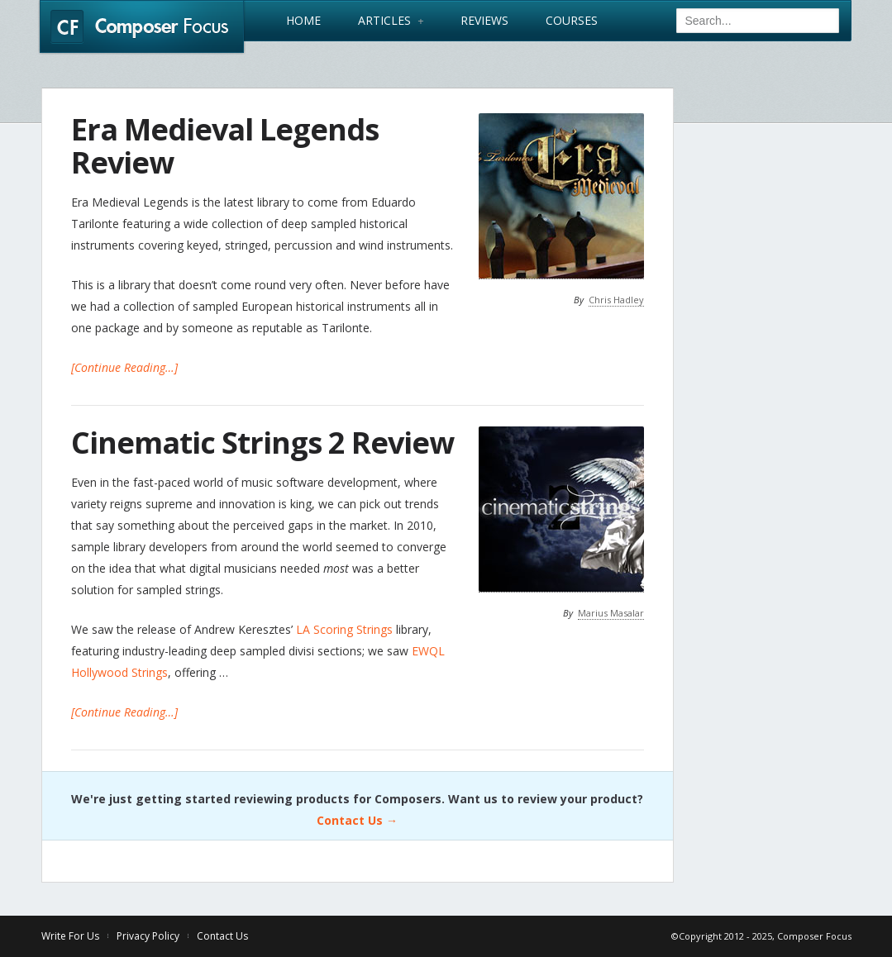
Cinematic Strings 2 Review (262, 442)
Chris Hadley (616, 299)
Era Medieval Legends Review (225, 146)
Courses (572, 20)
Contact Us (222, 936)
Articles (390, 20)
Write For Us (70, 936)
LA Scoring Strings (344, 629)
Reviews (484, 20)
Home (303, 20)
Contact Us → (357, 820)
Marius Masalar (611, 613)
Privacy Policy (148, 936)
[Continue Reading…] (124, 367)
